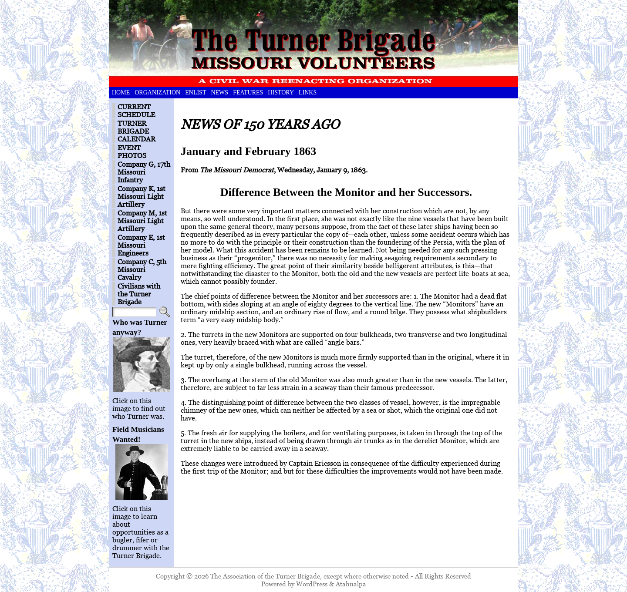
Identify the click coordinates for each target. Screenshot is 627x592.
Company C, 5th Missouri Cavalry (142, 269)
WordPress (311, 584)
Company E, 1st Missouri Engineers (141, 245)
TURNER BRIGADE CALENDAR (136, 131)
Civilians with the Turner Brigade (139, 294)
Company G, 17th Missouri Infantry (144, 172)
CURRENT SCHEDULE (136, 110)
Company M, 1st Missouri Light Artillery (142, 220)
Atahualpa (351, 584)
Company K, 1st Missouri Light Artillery (141, 196)
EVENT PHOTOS (132, 151)
